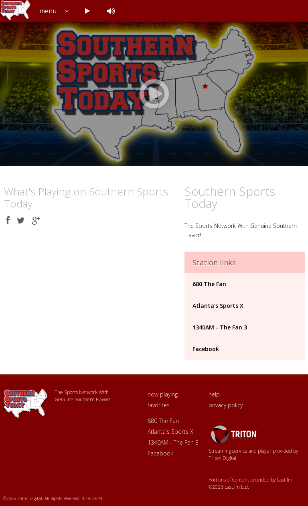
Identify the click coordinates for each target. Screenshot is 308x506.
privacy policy (226, 405)
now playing (163, 394)
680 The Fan (209, 284)
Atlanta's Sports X (217, 305)
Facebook (205, 349)
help (214, 394)
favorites (159, 405)
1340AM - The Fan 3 (219, 327)
